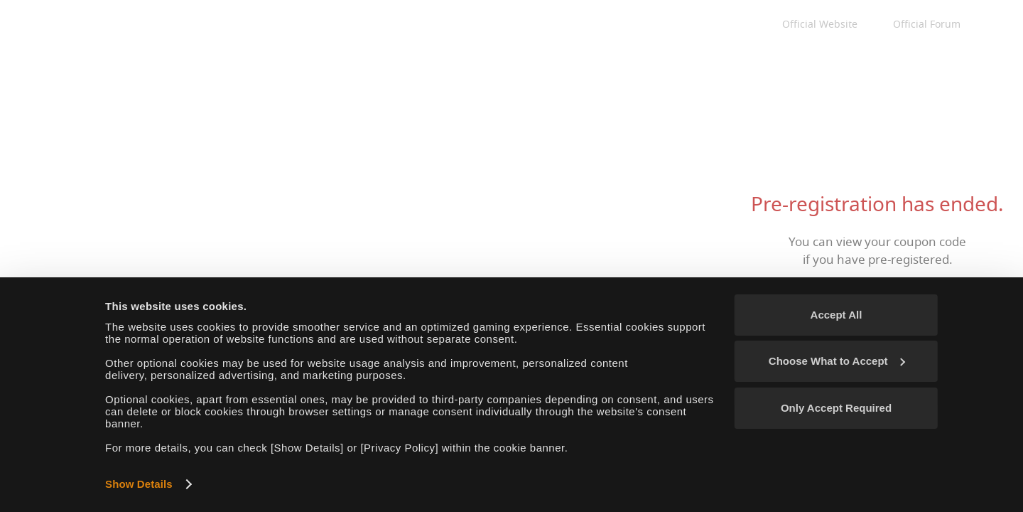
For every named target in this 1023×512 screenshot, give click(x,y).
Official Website (819, 24)
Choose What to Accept (837, 361)
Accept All (836, 315)
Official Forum (926, 24)
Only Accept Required (836, 408)
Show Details (139, 484)
